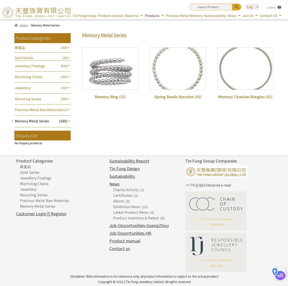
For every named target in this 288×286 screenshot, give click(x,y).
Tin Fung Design (124, 168)
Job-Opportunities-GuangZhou (139, 225)
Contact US (271, 15)
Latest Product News (130, 212)
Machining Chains (28, 76)
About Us (133, 15)
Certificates (123, 195)
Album (118, 201)
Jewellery (23, 87)
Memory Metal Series (32, 121)
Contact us (119, 248)
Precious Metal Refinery (184, 15)
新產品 (20, 47)
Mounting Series (28, 98)
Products (154, 15)
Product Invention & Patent (136, 218)
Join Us (250, 15)
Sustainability (215, 15)
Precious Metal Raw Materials (38, 109)
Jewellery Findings (30, 65)
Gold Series (24, 57)
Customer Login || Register (41, 213)
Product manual (110, 15)
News (234, 15)
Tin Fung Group (84, 15)
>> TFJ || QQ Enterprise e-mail (208, 185)
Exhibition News (126, 206)
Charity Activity (126, 189)
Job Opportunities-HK (130, 233)
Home (23, 25)
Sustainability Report (129, 161)
